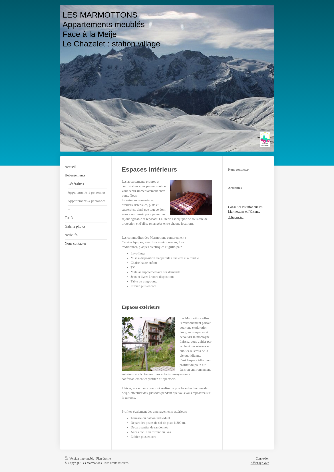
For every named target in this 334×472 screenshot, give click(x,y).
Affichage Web (260, 463)
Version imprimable (80, 458)
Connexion (262, 458)
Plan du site (103, 458)
